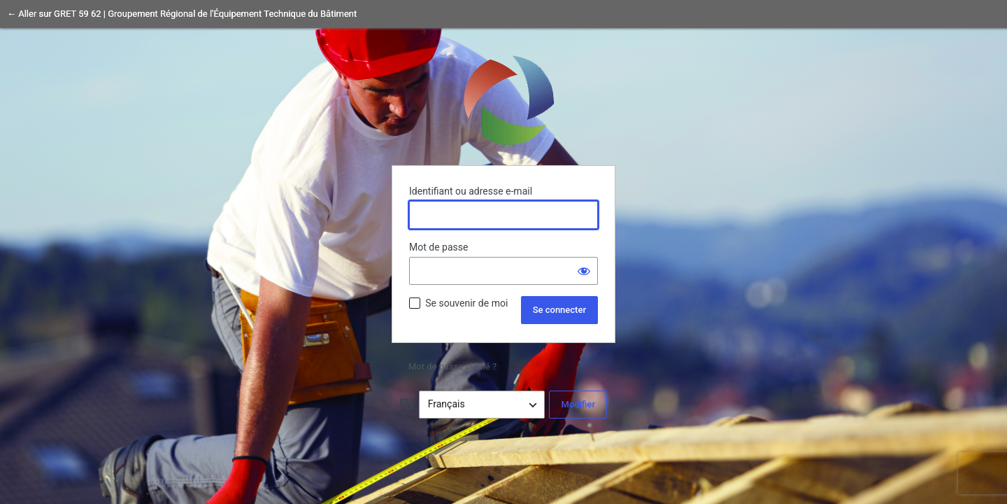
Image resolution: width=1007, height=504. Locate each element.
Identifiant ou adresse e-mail (470, 191)
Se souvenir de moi (466, 303)
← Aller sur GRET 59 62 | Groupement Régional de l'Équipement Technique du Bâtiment (182, 13)
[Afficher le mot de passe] (584, 271)
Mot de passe (438, 247)
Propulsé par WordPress (503, 99)
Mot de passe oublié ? (452, 366)
